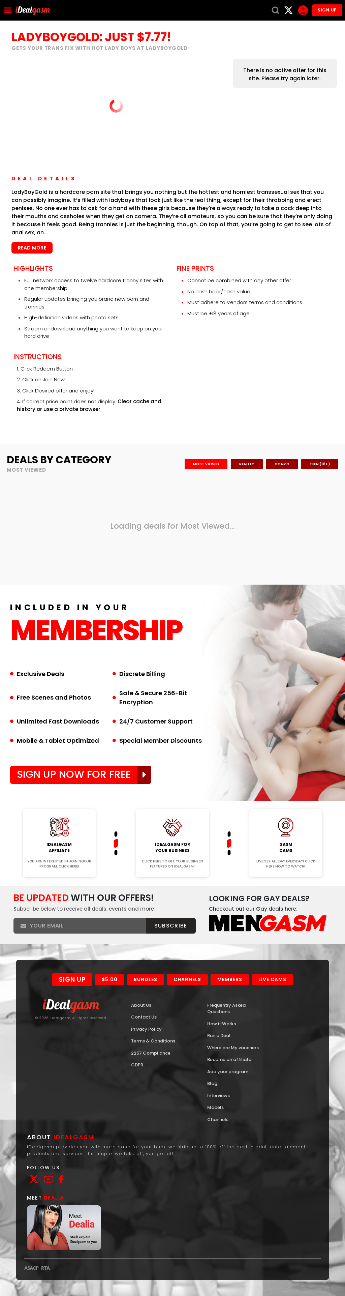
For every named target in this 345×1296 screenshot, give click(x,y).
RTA (45, 1268)
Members (229, 979)
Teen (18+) (320, 464)
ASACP (31, 1268)
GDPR (137, 1065)
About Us (141, 1005)
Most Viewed (206, 464)
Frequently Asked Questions (226, 1008)
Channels (187, 979)
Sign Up (72, 979)
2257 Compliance (150, 1053)
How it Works (221, 1024)
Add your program (227, 1071)
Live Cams (272, 979)
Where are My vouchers (233, 1047)
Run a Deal (218, 1035)
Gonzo (282, 464)
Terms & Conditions (153, 1041)
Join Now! (59, 804)
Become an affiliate (229, 1059)
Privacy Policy (146, 1029)
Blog (212, 1083)
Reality (246, 464)
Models (215, 1107)
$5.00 (110, 979)
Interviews (218, 1095)
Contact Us (144, 1017)
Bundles (145, 979)
